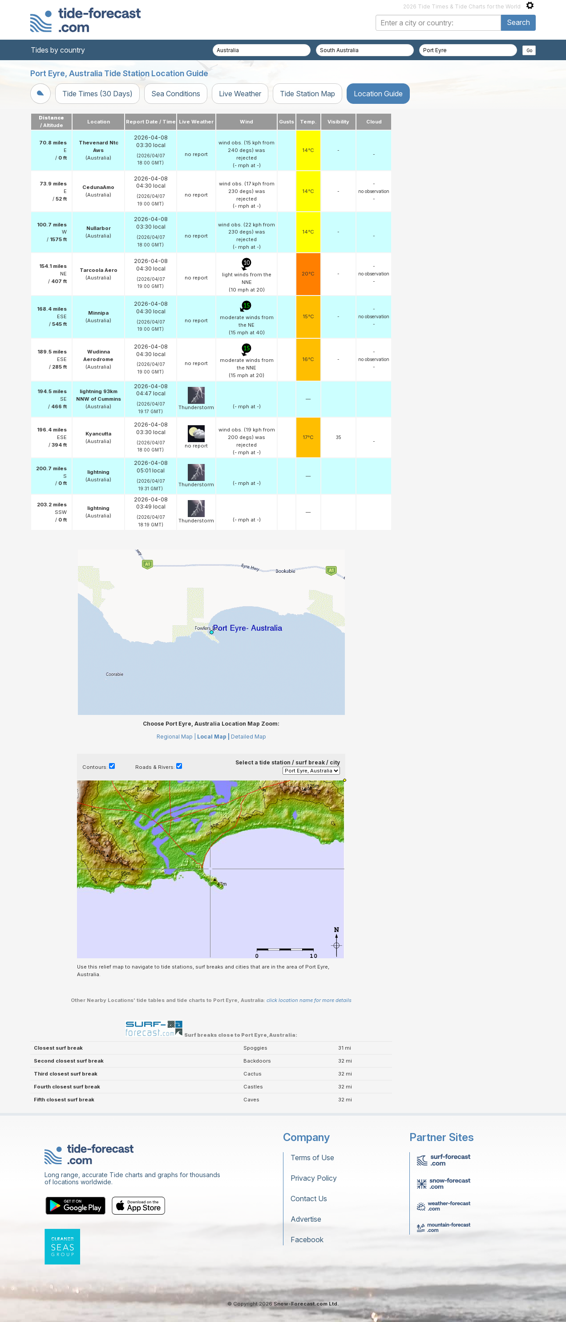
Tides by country (58, 49)
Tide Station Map (307, 93)
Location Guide (378, 93)
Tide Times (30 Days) (97, 93)
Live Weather (240, 93)
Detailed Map (248, 736)
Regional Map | (176, 736)
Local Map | (213, 736)
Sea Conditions (175, 93)
